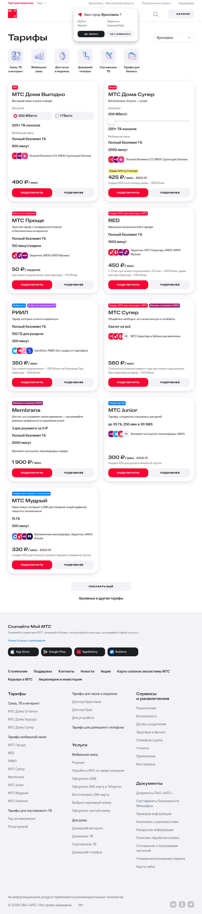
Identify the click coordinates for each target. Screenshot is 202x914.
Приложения (145, 756)
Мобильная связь (85, 754)
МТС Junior (16, 785)
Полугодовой (18, 826)
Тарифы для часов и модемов (94, 694)
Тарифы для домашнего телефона (98, 727)
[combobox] (174, 38)
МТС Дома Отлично (23, 711)
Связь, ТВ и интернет (24, 703)
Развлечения (146, 708)
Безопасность (146, 716)
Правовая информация (153, 814)
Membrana (16, 777)
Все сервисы (145, 764)
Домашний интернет (87, 828)
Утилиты (142, 748)
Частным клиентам (20, 3)
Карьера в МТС (20, 679)
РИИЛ (12, 761)
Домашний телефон (87, 852)
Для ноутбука (82, 710)
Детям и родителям (151, 724)
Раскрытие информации (154, 830)
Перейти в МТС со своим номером (98, 770)
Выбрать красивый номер (91, 802)
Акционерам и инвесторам (60, 679)
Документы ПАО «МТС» (154, 793)
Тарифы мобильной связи (27, 737)
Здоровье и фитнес (150, 732)
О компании (17, 671)
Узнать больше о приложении (26, 641)
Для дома (79, 820)
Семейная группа (149, 740)
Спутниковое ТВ (84, 844)
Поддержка (43, 671)
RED (11, 753)
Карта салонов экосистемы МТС (143, 671)
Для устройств (83, 718)
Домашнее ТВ (82, 836)
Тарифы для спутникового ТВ (30, 810)
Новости (87, 671)
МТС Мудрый (18, 793)
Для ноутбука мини (86, 702)
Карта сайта (145, 866)
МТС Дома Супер (21, 727)
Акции (106, 671)
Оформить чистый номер (91, 810)
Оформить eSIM (84, 778)
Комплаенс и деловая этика (157, 822)
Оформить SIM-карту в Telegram (96, 786)
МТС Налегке (18, 801)
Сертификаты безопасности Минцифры (157, 803)
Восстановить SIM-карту (90, 794)
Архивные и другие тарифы (101, 598)
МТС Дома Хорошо (22, 719)
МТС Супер (16, 769)
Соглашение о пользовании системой (157, 848)
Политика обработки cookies (157, 838)
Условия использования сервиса (160, 858)
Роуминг (78, 762)
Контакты (66, 671)
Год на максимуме (22, 818)
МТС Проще (17, 745)
